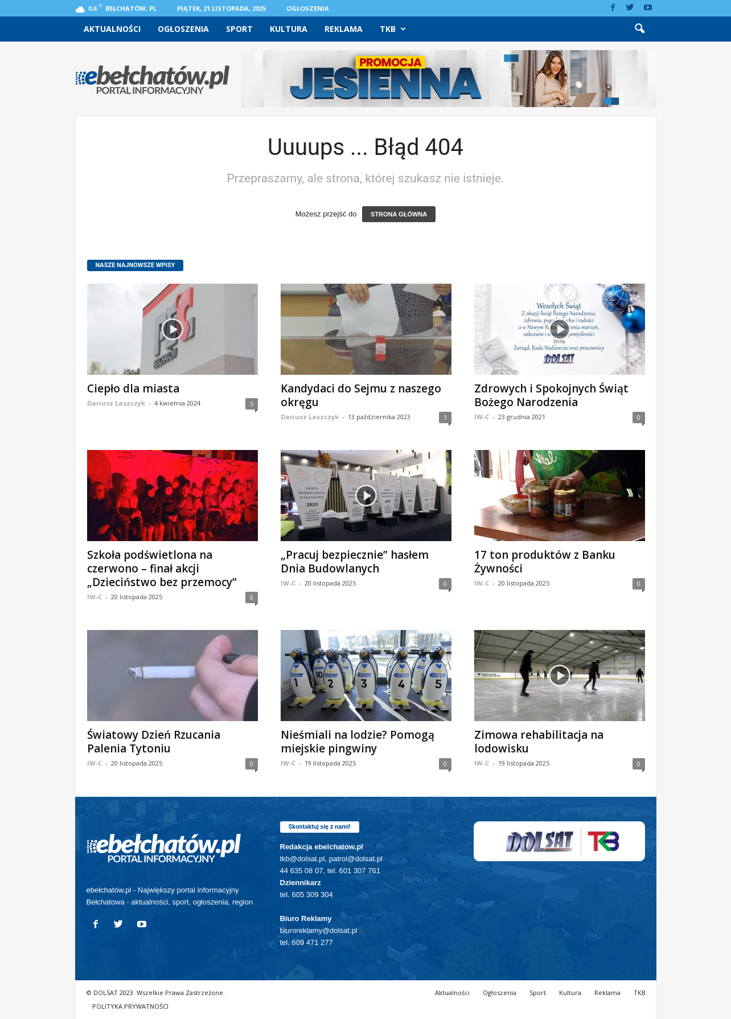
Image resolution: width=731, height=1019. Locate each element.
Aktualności (112, 28)
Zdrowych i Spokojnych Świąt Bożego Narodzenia (551, 395)
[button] (639, 29)
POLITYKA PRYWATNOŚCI (130, 1006)
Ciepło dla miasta (133, 388)
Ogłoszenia (307, 8)
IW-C (481, 416)
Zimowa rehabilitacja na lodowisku (538, 741)
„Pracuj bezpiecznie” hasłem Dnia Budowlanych (355, 561)
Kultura (288, 28)
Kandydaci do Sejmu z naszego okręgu (361, 395)
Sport (239, 28)
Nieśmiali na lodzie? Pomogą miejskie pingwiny (357, 741)
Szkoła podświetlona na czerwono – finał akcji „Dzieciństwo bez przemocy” (162, 568)
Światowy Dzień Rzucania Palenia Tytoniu (153, 741)
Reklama (344, 28)
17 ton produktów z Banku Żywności (544, 561)
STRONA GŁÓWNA (399, 214)
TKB (393, 29)
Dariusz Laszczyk (116, 403)
